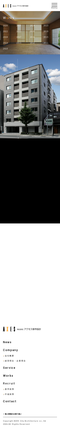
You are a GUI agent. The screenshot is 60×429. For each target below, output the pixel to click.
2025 (18, 25)
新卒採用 (9, 389)
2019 (46, 31)
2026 (5, 25)
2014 (5, 43)
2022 (5, 31)
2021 (18, 31)
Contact (10, 401)
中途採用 (9, 394)
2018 (5, 37)
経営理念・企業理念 (15, 361)
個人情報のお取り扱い (13, 414)
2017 (18, 37)
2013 (18, 43)
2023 (46, 25)
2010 (5, 48)
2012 (32, 43)
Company (10, 350)
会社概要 (9, 356)
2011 (46, 43)
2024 (32, 25)
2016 (32, 37)
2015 (46, 37)
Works (8, 375)
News (7, 342)
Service (9, 367)
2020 (32, 31)
